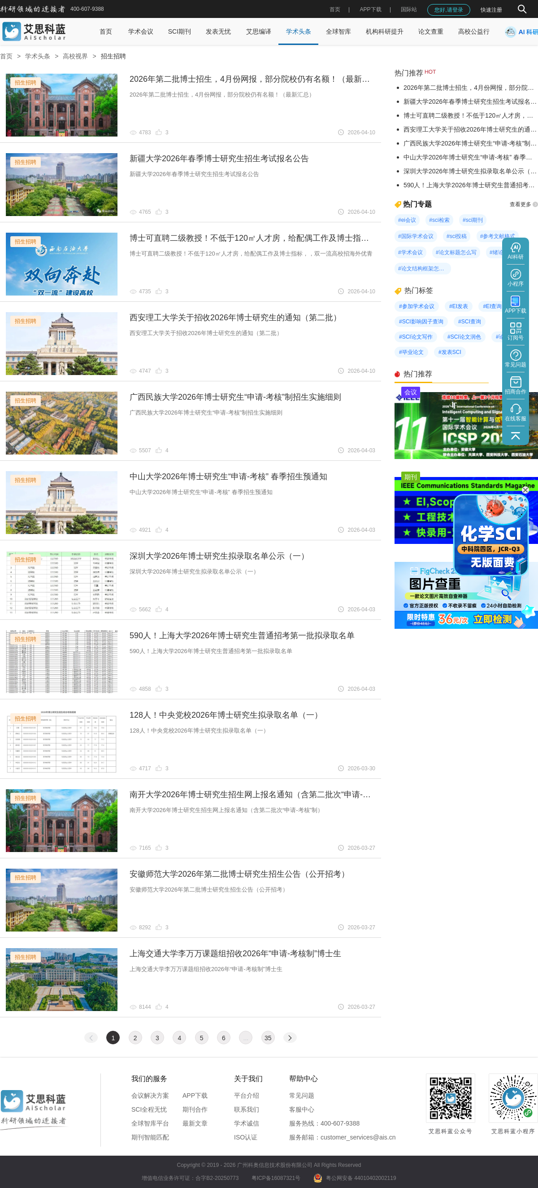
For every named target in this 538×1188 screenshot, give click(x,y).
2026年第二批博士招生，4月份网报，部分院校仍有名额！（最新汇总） (258, 79)
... (246, 1038)
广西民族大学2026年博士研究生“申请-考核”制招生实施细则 (235, 397)
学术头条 (298, 31)
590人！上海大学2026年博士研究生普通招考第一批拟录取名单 (242, 635)
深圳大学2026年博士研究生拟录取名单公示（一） (219, 556)
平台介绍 (246, 1095)
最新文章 (195, 1123)
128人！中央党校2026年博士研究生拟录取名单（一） (226, 715)
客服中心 (301, 1109)
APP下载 (195, 1095)
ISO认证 (245, 1137)
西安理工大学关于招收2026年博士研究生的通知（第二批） (235, 317)
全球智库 (338, 31)
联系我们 (246, 1109)
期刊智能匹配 (150, 1137)
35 (268, 1038)
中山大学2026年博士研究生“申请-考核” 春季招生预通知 (228, 476)
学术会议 (140, 31)
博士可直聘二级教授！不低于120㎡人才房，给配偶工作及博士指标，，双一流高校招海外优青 (298, 238)
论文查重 (430, 31)
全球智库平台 (150, 1123)
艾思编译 (258, 31)
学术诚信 (246, 1123)
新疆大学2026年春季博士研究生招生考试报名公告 (219, 158)
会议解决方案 (150, 1095)
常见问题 (301, 1095)
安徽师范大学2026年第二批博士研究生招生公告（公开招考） (239, 874)
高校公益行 (474, 31)
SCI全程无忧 (149, 1109)
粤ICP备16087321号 (276, 1178)
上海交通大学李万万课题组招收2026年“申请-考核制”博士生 (235, 953)
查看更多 (524, 204)
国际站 (409, 9)
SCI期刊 (179, 31)
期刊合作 (195, 1109)
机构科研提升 (385, 31)
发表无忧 (218, 31)
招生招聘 (113, 56)
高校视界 (75, 56)
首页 (335, 9)
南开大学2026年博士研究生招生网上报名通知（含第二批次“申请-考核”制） (264, 794)
